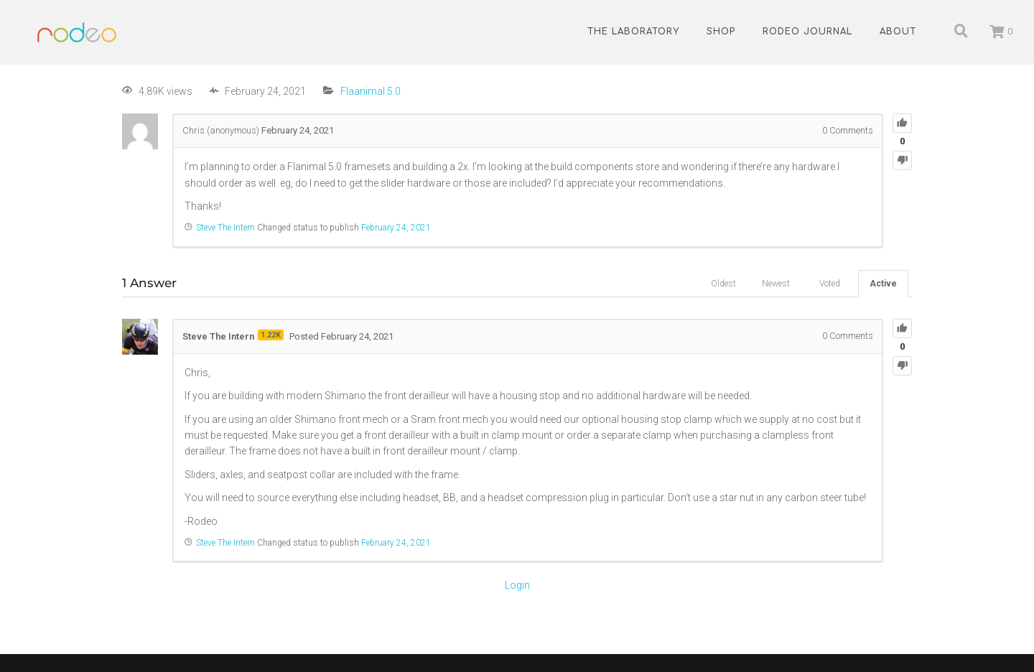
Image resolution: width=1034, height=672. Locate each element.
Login (517, 585)
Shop (721, 32)
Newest (776, 284)
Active (883, 284)
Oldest (723, 284)
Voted (829, 284)
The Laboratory (633, 32)
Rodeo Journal (807, 32)
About (898, 32)
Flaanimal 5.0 (370, 91)
